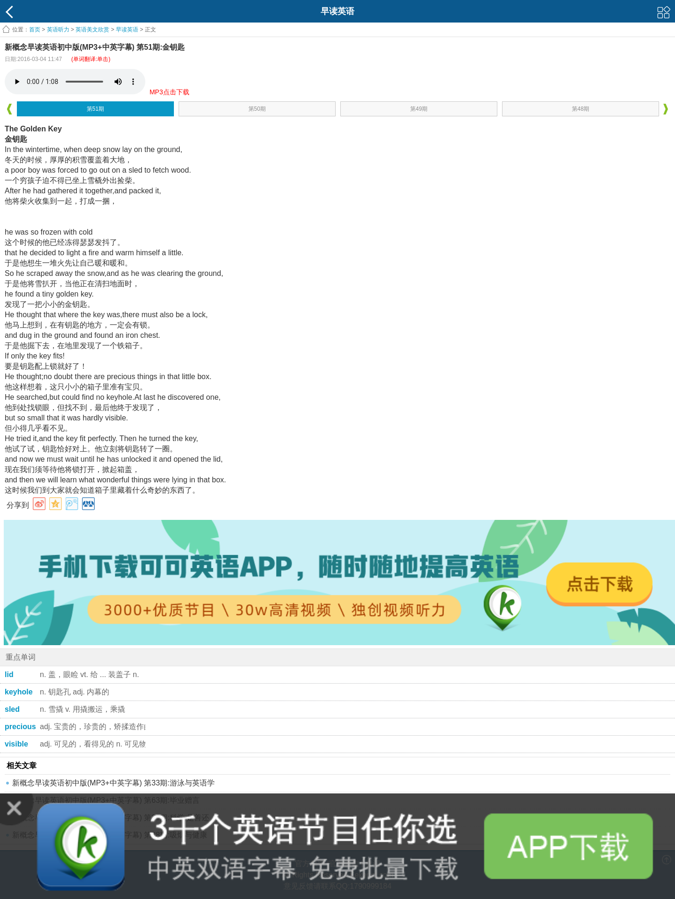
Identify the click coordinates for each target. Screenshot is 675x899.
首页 (34, 29)
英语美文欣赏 (92, 29)
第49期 (419, 109)
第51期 (95, 109)
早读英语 (127, 29)
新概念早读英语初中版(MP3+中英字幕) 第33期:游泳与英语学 (113, 783)
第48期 (580, 109)
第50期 (257, 109)
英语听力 (58, 29)
